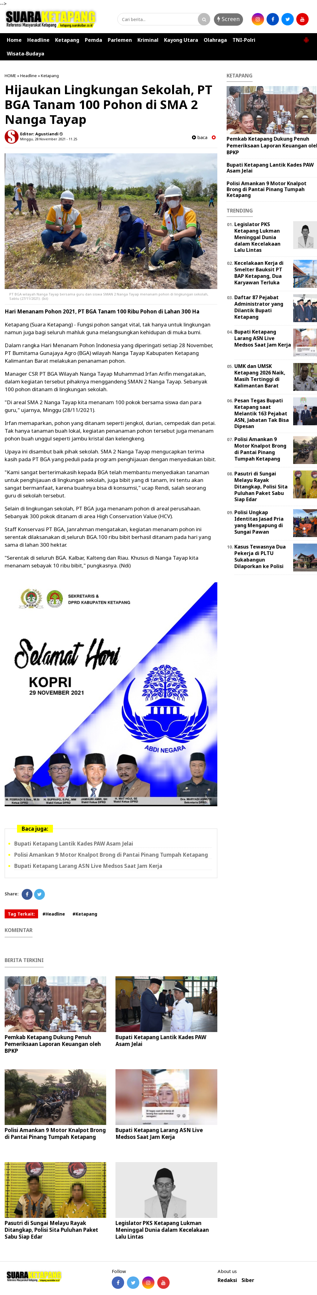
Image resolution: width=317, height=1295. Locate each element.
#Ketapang (84, 914)
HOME (10, 75)
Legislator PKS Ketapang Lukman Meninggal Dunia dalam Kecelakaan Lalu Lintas (162, 1229)
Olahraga (215, 40)
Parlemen (120, 40)
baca (199, 137)
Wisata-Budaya (25, 53)
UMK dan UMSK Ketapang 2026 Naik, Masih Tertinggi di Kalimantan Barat (259, 376)
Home (14, 40)
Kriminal (147, 40)
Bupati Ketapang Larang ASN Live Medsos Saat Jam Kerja (88, 865)
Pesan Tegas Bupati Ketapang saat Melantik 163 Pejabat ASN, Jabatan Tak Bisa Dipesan (261, 413)
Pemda (93, 40)
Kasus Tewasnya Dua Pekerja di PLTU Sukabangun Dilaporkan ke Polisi (260, 556)
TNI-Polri (243, 40)
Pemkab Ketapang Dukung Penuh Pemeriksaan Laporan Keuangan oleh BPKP (53, 1044)
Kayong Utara (181, 40)
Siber (247, 1280)
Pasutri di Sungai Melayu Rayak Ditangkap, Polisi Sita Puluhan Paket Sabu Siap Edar (51, 1229)
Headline (38, 40)
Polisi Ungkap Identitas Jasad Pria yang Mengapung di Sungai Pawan (259, 522)
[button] (306, 37)
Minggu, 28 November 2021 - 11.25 (48, 139)
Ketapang (67, 40)
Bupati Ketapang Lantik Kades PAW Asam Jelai (73, 843)
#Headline (53, 914)
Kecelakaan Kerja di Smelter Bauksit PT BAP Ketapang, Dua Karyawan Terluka (259, 273)
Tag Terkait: (21, 914)
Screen (228, 19)
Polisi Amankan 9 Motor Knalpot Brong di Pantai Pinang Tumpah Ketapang (111, 854)
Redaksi (227, 1280)
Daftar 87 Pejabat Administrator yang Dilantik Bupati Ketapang (258, 307)
